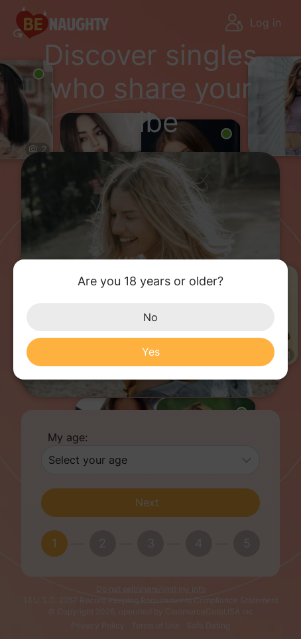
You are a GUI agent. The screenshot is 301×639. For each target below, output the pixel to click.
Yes (151, 351)
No (150, 317)
